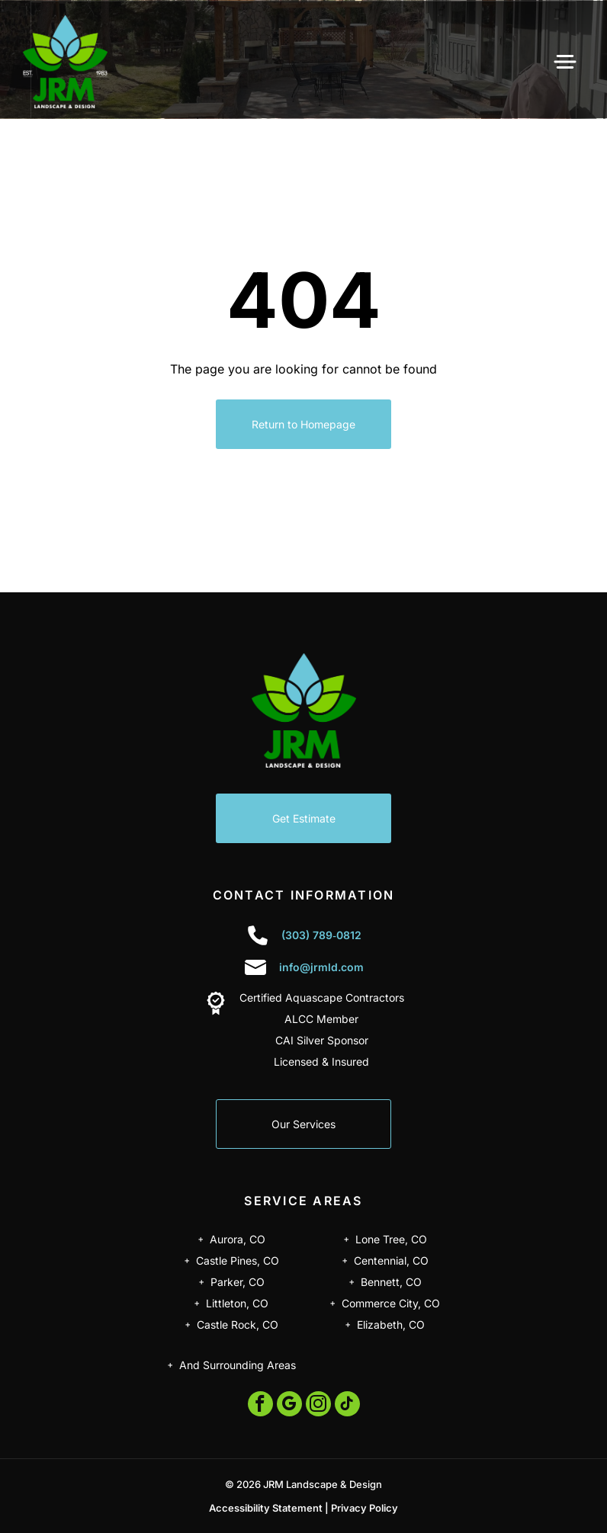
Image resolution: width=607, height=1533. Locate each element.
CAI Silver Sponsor (321, 1040)
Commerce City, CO (391, 1303)
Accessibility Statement (266, 1508)
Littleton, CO (237, 1303)
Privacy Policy (364, 1508)
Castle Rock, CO (237, 1324)
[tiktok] (347, 1405)
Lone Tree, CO (391, 1239)
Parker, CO (237, 1281)
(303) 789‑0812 (321, 934)
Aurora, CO (237, 1239)
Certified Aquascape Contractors (321, 997)
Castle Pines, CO (237, 1260)
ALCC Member (321, 1018)
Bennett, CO (391, 1281)
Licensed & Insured (321, 1061)
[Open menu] (565, 61)
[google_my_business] (289, 1405)
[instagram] (318, 1405)
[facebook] (260, 1405)
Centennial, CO (391, 1260)
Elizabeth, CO (391, 1324)
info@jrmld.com (321, 967)
